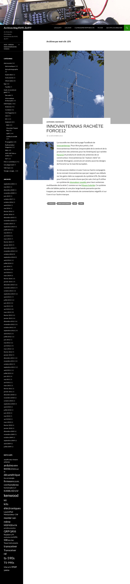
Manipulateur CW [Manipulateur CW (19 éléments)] (11, 514)
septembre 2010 (9, 404)
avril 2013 (7, 309)
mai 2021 (7, 187)
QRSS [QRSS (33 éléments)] (13, 531)
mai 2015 (7, 233)
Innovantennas (63, 145)
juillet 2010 (7, 410)
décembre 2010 (9, 395)
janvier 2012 (8, 355)
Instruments (9, 78)
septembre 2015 (9, 227)
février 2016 (8, 211)
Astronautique (10, 66)
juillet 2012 (7, 337)
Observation (9, 81)
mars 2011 (7, 385)
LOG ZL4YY (57, 28)
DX (6, 119)
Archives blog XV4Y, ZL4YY (17, 27)
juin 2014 (7, 266)
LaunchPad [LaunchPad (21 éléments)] (8, 512)
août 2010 (7, 407)
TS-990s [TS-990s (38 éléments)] (9, 562)
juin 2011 (7, 376)
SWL (6, 150)
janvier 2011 (8, 392)
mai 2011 (7, 379)
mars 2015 (7, 239)
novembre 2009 (9, 434)
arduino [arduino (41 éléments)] (8, 465)
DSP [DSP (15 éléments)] (17, 469)
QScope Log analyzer (114, 28)
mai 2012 (7, 343)
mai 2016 (7, 208)
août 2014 (7, 260)
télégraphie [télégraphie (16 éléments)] (7, 567)
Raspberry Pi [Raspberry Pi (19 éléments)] (9, 534)
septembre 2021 (9, 184)
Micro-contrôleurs (10, 162)
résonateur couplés (78, 182)
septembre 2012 (9, 330)
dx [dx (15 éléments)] (4, 471)
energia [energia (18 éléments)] (11, 478)
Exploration (9, 75)
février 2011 (8, 389)
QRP (8, 133)
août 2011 (7, 370)
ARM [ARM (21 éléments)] (15, 465)
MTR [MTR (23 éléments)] (15, 525)
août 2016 (7, 205)
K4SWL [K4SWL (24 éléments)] (7, 491)
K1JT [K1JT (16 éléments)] (14, 488)
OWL (81, 203)
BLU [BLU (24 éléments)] (10, 469)
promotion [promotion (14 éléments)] (12, 528)
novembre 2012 (9, 324)
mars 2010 (7, 422)
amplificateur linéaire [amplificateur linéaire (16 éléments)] (11, 460)
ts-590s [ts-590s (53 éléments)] (9, 558)
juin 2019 (7, 196)
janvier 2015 (8, 245)
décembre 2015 (9, 217)
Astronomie (8, 63)
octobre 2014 (8, 254)
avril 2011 (7, 382)
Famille (7, 87)
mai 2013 (7, 306)
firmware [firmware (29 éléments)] (9, 481)
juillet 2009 (7, 447)
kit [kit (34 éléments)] (5, 500)
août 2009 (7, 443)
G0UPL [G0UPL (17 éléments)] (16, 482)
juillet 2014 (7, 263)
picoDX (100, 28)
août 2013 (7, 297)
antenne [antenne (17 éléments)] (7, 462)
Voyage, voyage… (9, 171)
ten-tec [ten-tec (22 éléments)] (11, 540)
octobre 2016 (8, 202)
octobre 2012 (8, 327)
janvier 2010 (8, 428)
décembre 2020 (9, 190)
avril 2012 (7, 346)
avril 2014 (7, 272)
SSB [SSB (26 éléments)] (5, 540)
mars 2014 (7, 275)
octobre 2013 (8, 291)
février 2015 (8, 242)
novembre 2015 (9, 220)
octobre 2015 (8, 224)
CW (6, 116)
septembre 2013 (9, 294)
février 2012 (8, 352)
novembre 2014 (9, 251)
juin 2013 (7, 303)
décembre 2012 (9, 321)
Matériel (8, 122)
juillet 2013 (7, 300)
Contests (8, 110)
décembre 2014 (9, 248)
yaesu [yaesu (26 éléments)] (6, 570)
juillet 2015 (7, 230)
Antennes (50, 122)
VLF (6, 159)
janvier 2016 (8, 214)
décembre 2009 (9, 431)
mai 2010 (7, 416)
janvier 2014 (8, 282)
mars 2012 (7, 349)
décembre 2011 (9, 358)
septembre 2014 (9, 257)
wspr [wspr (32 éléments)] (14, 566)
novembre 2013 (9, 288)
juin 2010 (7, 413)
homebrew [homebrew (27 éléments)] (13, 484)
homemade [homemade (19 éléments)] (8, 488)
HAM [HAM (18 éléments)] (6, 485)
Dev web (8, 95)
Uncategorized (9, 165)
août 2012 (7, 334)
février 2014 (8, 279)
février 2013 (8, 315)
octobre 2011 (8, 364)
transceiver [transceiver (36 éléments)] (10, 546)
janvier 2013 (8, 318)
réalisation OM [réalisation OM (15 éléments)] (8, 537)
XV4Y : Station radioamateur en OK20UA (10, 47)
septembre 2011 (9, 367)
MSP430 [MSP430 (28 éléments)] (8, 525)
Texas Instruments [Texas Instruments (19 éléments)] (11, 543)
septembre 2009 (9, 440)
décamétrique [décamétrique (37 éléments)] (12, 474)
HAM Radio (59, 122)
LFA (75, 203)
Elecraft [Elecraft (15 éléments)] (6, 478)
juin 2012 (7, 340)
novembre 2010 (9, 398)
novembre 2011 (9, 361)
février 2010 (8, 425)
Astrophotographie (11, 69)
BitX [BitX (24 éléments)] (6, 469)
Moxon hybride (88, 185)
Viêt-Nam (7, 168)
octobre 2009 (8, 437)
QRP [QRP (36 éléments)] (6, 531)
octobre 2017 (8, 199)
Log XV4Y (68, 28)
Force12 (60, 154)
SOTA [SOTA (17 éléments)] (15, 537)
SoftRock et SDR (11, 136)
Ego (5, 84)
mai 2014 (7, 269)
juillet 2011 (7, 373)
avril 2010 (7, 419)
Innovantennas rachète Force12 (74, 128)
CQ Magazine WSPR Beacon (84, 28)
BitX (7, 125)
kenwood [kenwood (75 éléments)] (11, 495)
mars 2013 (7, 312)
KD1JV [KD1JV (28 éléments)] (14, 490)
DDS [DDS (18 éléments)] (14, 469)
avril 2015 (7, 236)
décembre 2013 (9, 285)
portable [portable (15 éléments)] (6, 528)
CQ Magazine (9, 113)
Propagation (9, 142)
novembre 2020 (9, 193)
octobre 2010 (8, 401)
